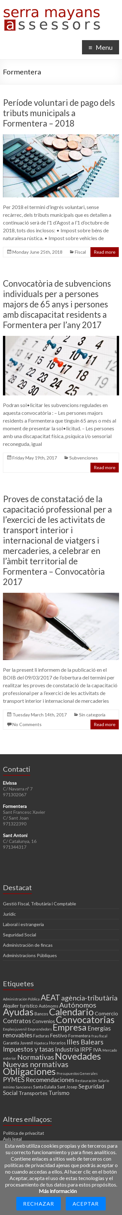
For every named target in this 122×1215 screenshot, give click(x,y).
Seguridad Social (19, 934)
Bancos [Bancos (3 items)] (41, 1013)
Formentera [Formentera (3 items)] (79, 1035)
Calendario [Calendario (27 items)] (71, 1011)
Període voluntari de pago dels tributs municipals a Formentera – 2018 (59, 112)
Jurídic (9, 914)
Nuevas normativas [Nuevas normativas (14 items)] (35, 1064)
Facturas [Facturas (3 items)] (41, 1035)
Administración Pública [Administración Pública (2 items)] (21, 999)
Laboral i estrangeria (23, 924)
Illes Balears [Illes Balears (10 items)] (85, 1042)
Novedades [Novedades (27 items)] (78, 1056)
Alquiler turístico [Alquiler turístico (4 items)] (20, 1006)
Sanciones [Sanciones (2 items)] (24, 1087)
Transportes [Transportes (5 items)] (33, 1093)
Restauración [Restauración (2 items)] (86, 1080)
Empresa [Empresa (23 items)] (70, 1027)
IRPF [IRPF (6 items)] (86, 1049)
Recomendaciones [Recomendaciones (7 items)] (50, 1079)
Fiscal (80, 252)
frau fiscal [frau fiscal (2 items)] (99, 1036)
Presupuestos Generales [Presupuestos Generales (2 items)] (77, 1073)
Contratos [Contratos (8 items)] (17, 1020)
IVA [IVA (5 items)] (97, 1049)
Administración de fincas (28, 945)
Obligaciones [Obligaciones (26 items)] (29, 1071)
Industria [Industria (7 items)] (67, 1049)
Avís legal (12, 1139)
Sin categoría (92, 714)
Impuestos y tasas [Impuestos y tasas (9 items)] (28, 1049)
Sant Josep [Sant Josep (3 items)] (67, 1086)
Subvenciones (83, 457)
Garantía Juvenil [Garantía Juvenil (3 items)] (18, 1042)
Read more (104, 252)
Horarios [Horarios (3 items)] (57, 1042)
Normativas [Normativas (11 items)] (35, 1057)
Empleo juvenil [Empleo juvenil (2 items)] (15, 1029)
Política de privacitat (23, 1133)
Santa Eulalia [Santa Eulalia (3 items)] (44, 1086)
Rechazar (38, 1203)
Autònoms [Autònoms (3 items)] (48, 1006)
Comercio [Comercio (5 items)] (106, 1013)
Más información (58, 1191)
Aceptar (86, 1203)
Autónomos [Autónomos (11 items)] (77, 1004)
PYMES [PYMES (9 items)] (14, 1079)
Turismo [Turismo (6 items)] (58, 1092)
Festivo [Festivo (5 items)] (58, 1035)
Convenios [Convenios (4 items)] (43, 1021)
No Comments (27, 724)
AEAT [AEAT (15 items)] (50, 997)
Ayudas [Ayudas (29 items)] (18, 1011)
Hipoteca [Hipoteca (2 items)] (41, 1043)
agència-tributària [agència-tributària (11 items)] (89, 997)
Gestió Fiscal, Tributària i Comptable (39, 903)
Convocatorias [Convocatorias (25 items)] (85, 1019)
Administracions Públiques (30, 955)
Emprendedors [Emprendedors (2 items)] (40, 1029)
